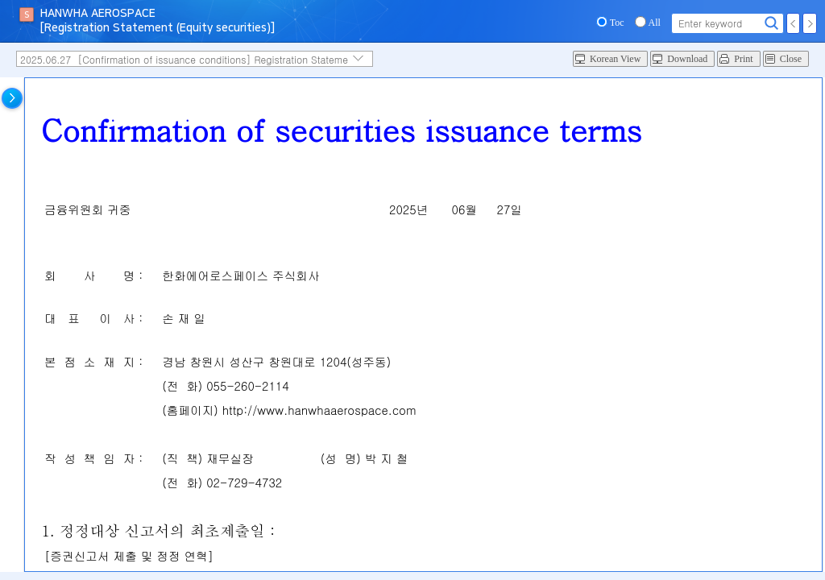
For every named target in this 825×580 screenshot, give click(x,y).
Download (687, 58)
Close (791, 58)
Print (743, 58)
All (655, 22)
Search (772, 23)
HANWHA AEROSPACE (97, 13)
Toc (617, 22)
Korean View (615, 58)
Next (809, 23)
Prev (793, 23)
